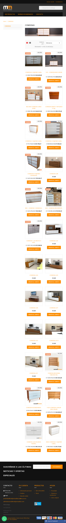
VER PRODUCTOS (10, 14)
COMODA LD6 (34, 308)
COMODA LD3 (54, 241)
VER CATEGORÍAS (40, 491)
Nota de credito (24, 496)
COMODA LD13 (54, 340)
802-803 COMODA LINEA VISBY (33, 107)
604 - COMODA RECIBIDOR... (54, 208)
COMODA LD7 (54, 308)
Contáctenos (59, 2)
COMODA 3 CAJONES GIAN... (33, 141)
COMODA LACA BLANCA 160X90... (34, 442)
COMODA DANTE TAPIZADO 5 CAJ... (53, 107)
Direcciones (23, 498)
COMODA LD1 (34, 373)
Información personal (25, 491)
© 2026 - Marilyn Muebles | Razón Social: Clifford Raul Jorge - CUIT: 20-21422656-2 (16, 518)
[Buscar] (51, 8)
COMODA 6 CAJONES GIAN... (33, 72)
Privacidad (54, 491)
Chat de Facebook (52, 521)
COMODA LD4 (34, 275)
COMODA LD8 (54, 174)
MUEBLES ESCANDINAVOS (25, 14)
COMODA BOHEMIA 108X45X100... (54, 374)
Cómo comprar (55, 497)
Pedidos (22, 493)
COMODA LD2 (34, 340)
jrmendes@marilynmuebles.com (12, 498)
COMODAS (8, 26)
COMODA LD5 (54, 275)
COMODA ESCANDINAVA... (34, 407)
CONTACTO (39, 14)
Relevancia (53, 43)
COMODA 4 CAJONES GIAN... (54, 141)
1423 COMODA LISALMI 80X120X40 (54, 408)
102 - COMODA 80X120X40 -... (54, 73)
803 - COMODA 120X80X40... (33, 208)
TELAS (37, 493)
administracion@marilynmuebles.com (13, 501)
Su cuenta (23, 485)
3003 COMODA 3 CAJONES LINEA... (54, 442)
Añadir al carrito (33, 79)
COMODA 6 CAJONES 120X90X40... (34, 174)
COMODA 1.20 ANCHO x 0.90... (33, 241)
